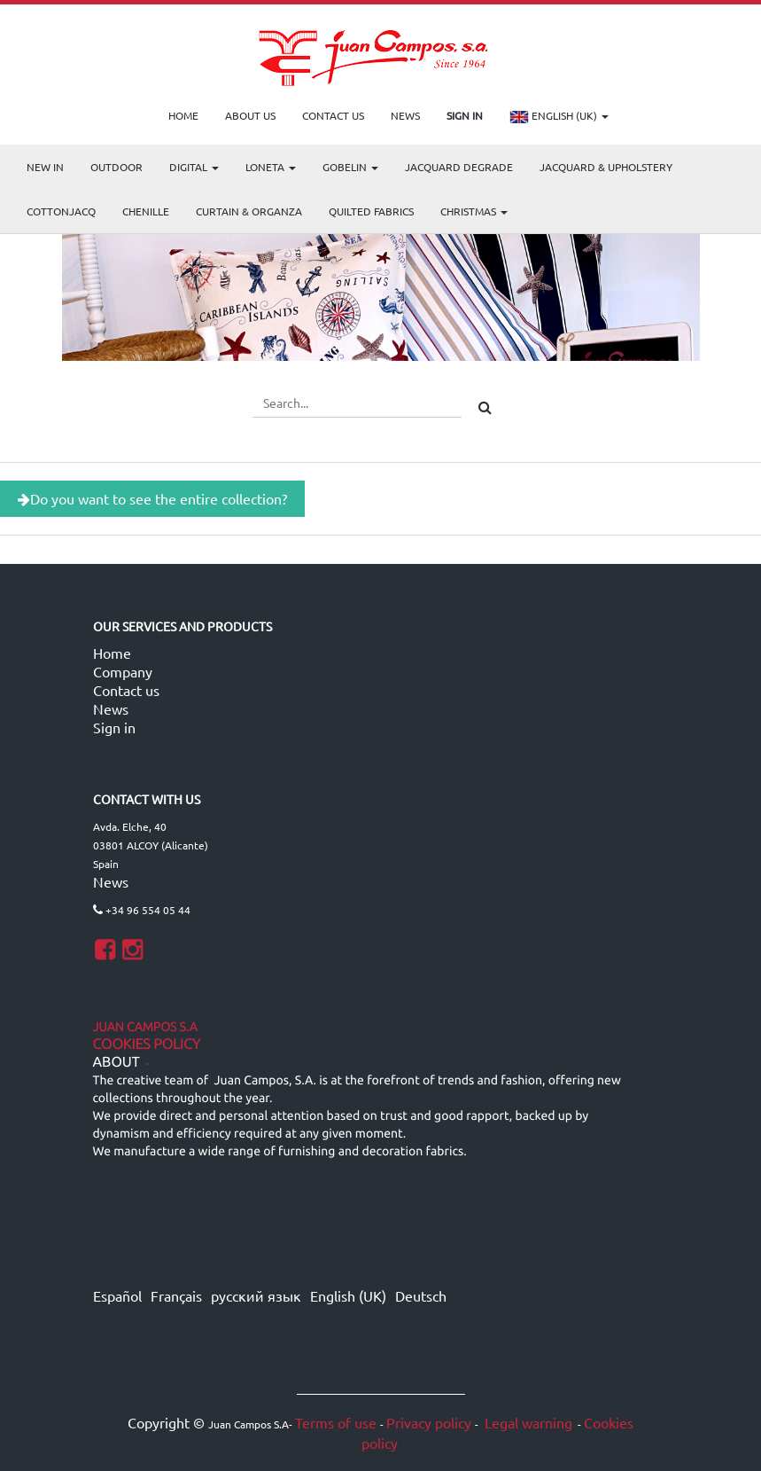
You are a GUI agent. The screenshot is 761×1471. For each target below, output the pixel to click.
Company (122, 671)
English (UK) (559, 117)
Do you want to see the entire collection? (152, 498)
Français (176, 1295)
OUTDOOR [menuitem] (116, 167)
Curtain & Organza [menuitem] (249, 211)
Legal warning (526, 1422)
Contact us (126, 690)
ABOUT (116, 1062)
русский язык (256, 1295)
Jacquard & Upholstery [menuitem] (606, 167)
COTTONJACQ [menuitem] (61, 211)
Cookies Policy (147, 1044)
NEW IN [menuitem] (45, 167)
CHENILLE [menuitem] (145, 211)
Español (117, 1295)
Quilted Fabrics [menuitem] (371, 211)
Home (112, 652)
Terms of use (336, 1422)
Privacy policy (428, 1422)
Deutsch (421, 1295)
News (110, 708)
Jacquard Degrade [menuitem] (459, 167)
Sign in (114, 727)
